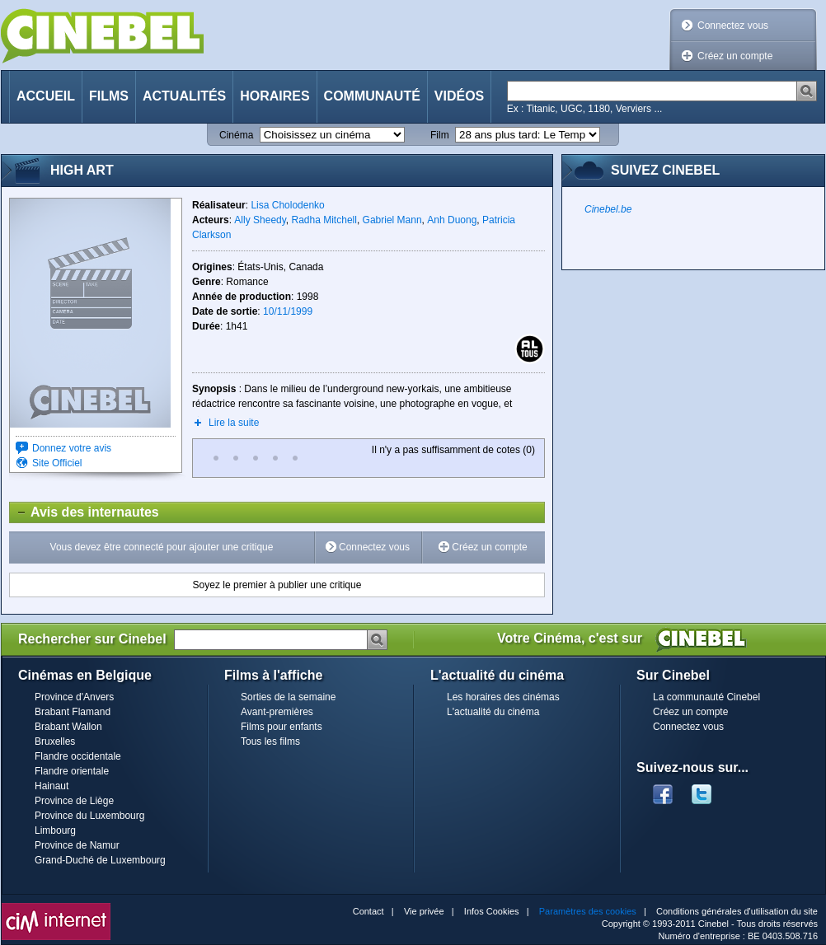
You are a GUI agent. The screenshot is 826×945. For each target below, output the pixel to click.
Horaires (274, 96)
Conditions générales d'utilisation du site (737, 911)
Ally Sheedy (259, 220)
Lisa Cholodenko (287, 205)
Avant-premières (277, 712)
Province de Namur (77, 845)
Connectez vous (732, 25)
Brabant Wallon (68, 726)
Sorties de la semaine (288, 697)
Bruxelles (55, 741)
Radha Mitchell (324, 220)
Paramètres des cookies (587, 911)
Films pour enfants (281, 726)
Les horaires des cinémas (503, 697)
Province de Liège (74, 801)
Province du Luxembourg (89, 815)
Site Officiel (57, 463)
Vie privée (424, 911)
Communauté (372, 96)
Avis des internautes (84, 512)
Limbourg (55, 830)
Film (439, 135)
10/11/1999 (287, 311)
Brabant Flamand (72, 712)
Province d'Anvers (74, 697)
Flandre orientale (72, 771)
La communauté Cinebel (706, 697)
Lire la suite (234, 422)
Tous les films (270, 741)
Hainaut (51, 786)
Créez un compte (734, 56)
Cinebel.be (607, 209)
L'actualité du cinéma (493, 712)
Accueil (45, 96)
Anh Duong (451, 220)
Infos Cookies (491, 911)
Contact (368, 911)
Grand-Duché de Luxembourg (100, 860)
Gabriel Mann (392, 220)
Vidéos (459, 96)
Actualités (184, 96)
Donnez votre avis (71, 448)
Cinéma (236, 135)
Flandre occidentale (78, 756)
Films (109, 96)
